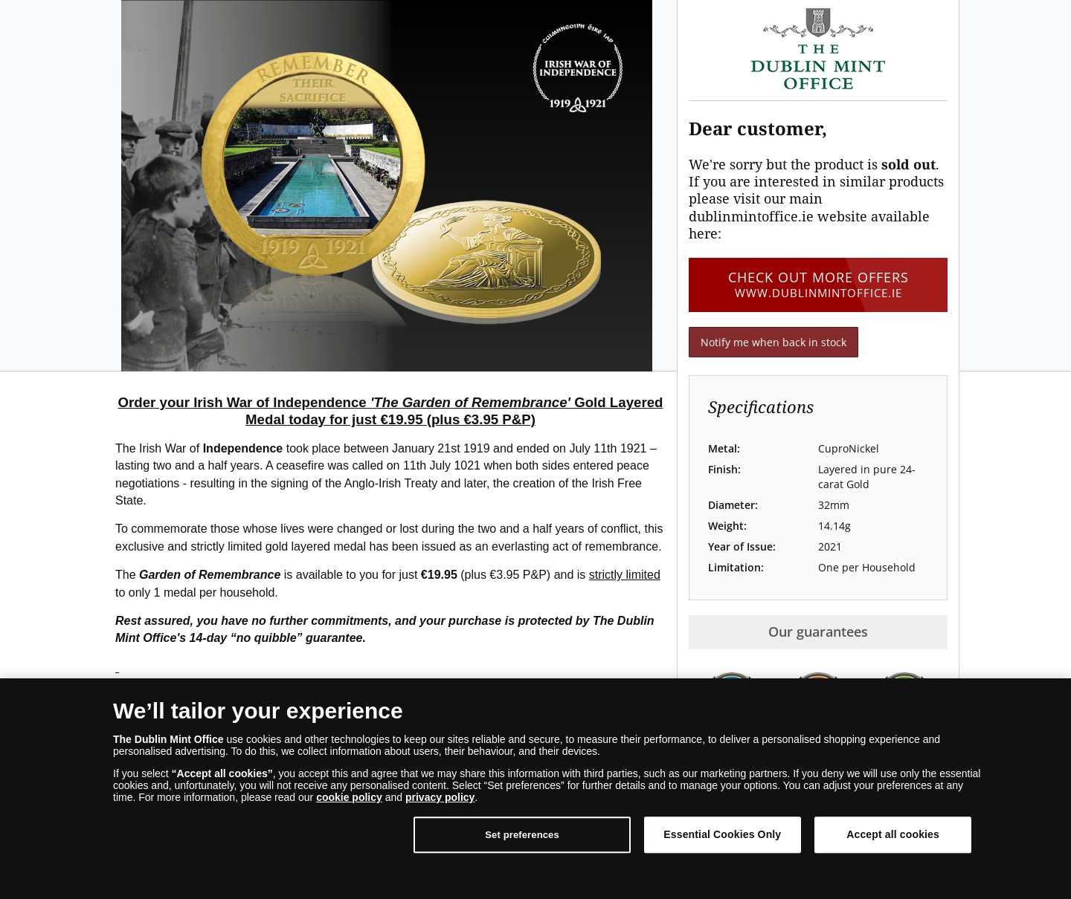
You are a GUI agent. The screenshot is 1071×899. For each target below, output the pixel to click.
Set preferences (522, 834)
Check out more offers (818, 284)
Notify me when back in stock (773, 342)
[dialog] (535, 788)
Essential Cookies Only (722, 834)
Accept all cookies (892, 834)
